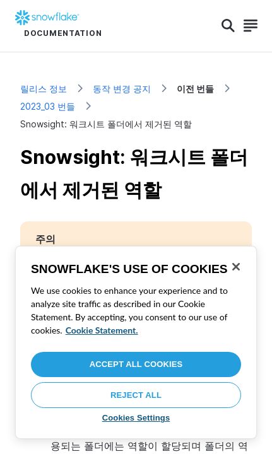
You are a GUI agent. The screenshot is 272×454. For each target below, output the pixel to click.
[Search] (228, 26)
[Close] (236, 267)
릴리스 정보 (43, 88)
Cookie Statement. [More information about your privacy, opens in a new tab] (102, 330)
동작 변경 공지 (122, 88)
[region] (136, 342)
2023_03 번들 (47, 106)
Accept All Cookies (136, 364)
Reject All (136, 395)
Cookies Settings (136, 417)
